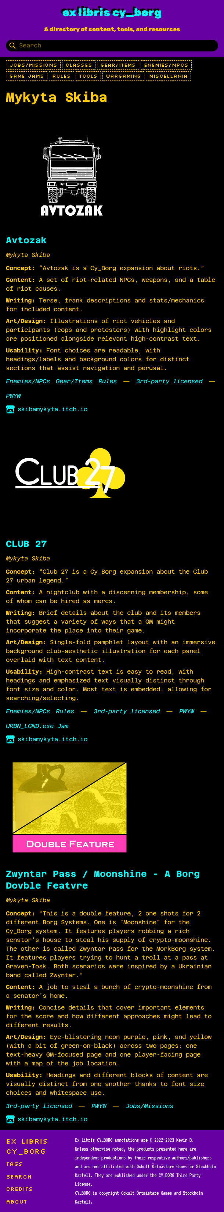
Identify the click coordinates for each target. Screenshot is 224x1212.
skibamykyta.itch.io (46, 409)
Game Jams (26, 76)
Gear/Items (118, 65)
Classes (78, 65)
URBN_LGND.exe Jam (37, 725)
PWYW (13, 395)
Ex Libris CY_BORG (112, 12)
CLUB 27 (26, 544)
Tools (88, 76)
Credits (19, 1189)
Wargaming (123, 76)
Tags (14, 1164)
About (16, 1201)
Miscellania (168, 76)
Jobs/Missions (33, 65)
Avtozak (26, 240)
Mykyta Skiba (28, 254)
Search (19, 1176)
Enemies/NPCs (166, 65)
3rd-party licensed (169, 381)
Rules (61, 76)
